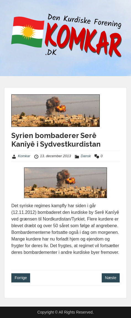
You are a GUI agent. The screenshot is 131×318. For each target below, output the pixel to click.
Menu (10, 9)
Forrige (21, 278)
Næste (110, 278)
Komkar (24, 156)
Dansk (86, 156)
